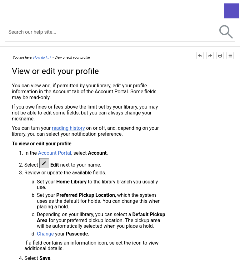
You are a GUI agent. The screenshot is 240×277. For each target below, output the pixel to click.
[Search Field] (120, 32)
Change (45, 234)
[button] (226, 32)
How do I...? (42, 58)
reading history (68, 128)
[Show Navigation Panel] (231, 10)
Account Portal (54, 153)
